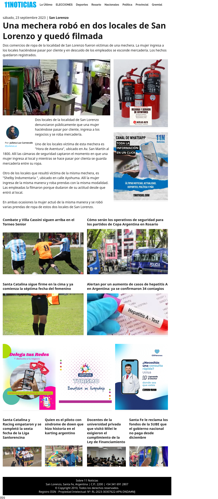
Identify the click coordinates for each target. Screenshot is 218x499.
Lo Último (46, 4)
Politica (127, 4)
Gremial (157, 4)
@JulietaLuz (11, 145)
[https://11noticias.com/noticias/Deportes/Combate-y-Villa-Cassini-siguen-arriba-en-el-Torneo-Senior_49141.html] (43, 246)
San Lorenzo (59, 17)
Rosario (96, 4)
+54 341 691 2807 (117, 484)
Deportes (82, 4)
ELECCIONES (64, 4)
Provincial (142, 4)
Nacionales (112, 4)
